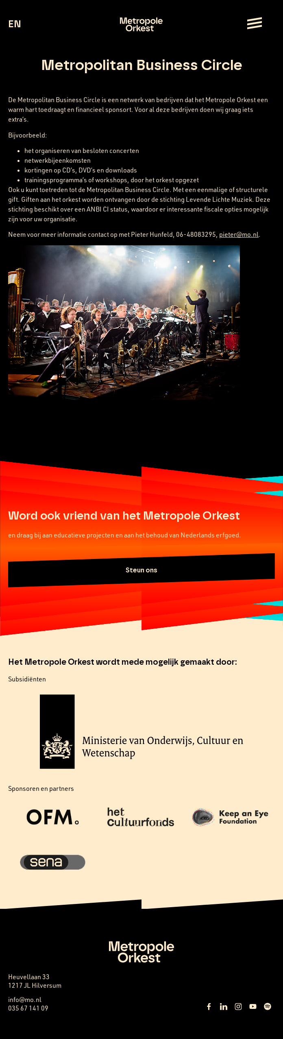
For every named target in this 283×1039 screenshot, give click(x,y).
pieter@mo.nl (239, 234)
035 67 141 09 (28, 1008)
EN (14, 24)
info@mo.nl (24, 999)
